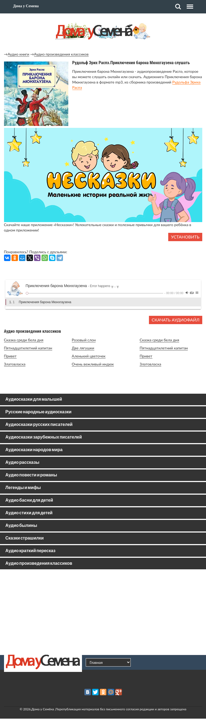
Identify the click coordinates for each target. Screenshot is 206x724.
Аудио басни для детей (29, 500)
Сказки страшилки (24, 538)
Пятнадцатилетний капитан (28, 348)
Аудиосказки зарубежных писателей (43, 437)
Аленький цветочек (89, 356)
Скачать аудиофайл (175, 319)
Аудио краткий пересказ (30, 550)
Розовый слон (84, 340)
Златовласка (14, 364)
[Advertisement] (103, 612)
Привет (10, 356)
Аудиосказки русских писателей (39, 424)
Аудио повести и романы (31, 475)
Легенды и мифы (23, 487)
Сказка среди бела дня (24, 340)
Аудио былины (21, 525)
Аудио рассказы (22, 462)
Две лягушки (83, 348)
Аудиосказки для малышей (33, 399)
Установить (185, 236)
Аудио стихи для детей (29, 513)
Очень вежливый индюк (93, 364)
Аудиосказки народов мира (33, 449)
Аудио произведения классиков (61, 54)
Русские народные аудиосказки (38, 412)
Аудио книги (18, 54)
